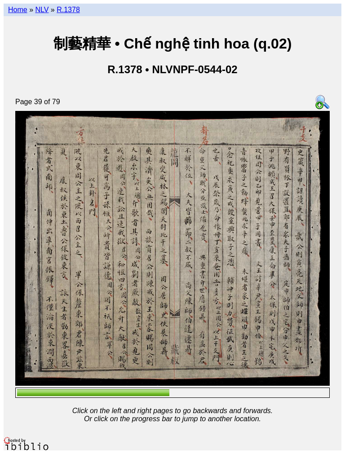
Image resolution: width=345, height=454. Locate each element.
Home (17, 9)
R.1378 (68, 9)
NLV (42, 9)
